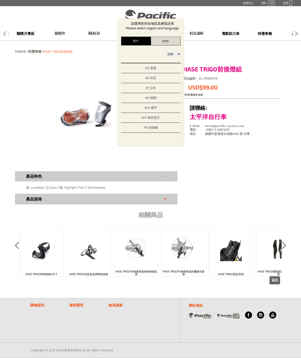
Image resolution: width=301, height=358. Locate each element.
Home (20, 51)
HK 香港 (151, 68)
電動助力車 (230, 33)
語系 (287, 3)
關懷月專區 (25, 33)
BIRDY (60, 33)
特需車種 (265, 33)
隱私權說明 (77, 315)
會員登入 (248, 3)
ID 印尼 (151, 78)
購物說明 (37, 305)
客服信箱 (114, 315)
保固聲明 (75, 310)
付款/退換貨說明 (41, 315)
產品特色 (96, 176)
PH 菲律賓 (151, 127)
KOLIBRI (196, 33)
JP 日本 (151, 88)
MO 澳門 (151, 108)
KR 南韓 (150, 98)
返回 (275, 280)
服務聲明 (76, 305)
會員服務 (115, 305)
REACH (94, 33)
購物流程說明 (39, 310)
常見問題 (114, 310)
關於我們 (114, 321)
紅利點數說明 (39, 321)
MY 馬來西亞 (151, 118)
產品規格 (96, 199)
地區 (268, 3)
